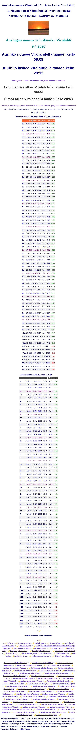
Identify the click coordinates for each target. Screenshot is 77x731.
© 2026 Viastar (24, 729)
